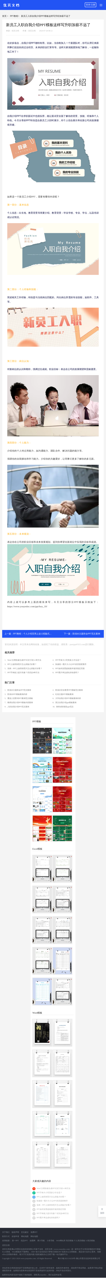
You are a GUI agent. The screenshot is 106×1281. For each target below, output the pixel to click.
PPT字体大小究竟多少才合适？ (49, 1192)
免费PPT (34, 1232)
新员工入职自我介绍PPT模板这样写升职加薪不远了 (45, 16)
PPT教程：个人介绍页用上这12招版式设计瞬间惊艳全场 (40, 634)
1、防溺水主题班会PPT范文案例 (18, 690)
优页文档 (15, 31)
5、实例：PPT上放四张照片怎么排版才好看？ (23, 668)
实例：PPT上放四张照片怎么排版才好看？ (54, 1205)
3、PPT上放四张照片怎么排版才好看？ (21, 664)
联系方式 (6, 1236)
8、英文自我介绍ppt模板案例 (64, 702)
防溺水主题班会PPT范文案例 (86, 634)
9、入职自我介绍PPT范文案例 (17, 707)
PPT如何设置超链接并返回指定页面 (51, 1209)
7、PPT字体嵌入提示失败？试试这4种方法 (22, 672)
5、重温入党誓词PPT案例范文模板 (19, 698)
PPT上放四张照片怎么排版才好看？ (51, 1197)
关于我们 (6, 1232)
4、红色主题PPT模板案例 (63, 694)
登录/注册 (90, 5)
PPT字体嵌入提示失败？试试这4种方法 (53, 1213)
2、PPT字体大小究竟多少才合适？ (67, 660)
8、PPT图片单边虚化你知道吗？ (66, 672)
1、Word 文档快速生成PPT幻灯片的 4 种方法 (23, 660)
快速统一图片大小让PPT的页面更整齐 (52, 1201)
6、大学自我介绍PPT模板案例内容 (67, 698)
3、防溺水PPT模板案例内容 (16, 694)
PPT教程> (14, 16)
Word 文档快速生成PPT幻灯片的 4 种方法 (53, 1188)
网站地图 (25, 1236)
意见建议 (25, 1232)
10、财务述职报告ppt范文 (63, 707)
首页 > (5, 16)
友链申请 (15, 1236)
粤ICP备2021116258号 (66, 1258)
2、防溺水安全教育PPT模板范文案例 (68, 690)
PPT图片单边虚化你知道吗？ (48, 1218)
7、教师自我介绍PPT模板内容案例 (19, 702)
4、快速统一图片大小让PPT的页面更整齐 (69, 664)
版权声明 (15, 1232)
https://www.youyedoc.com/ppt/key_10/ (27, 606)
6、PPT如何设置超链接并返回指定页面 (69, 668)
